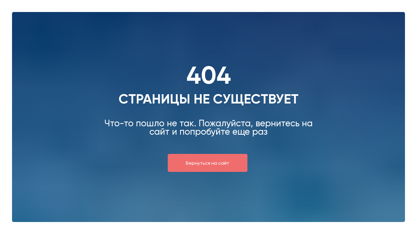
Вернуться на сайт (207, 163)
